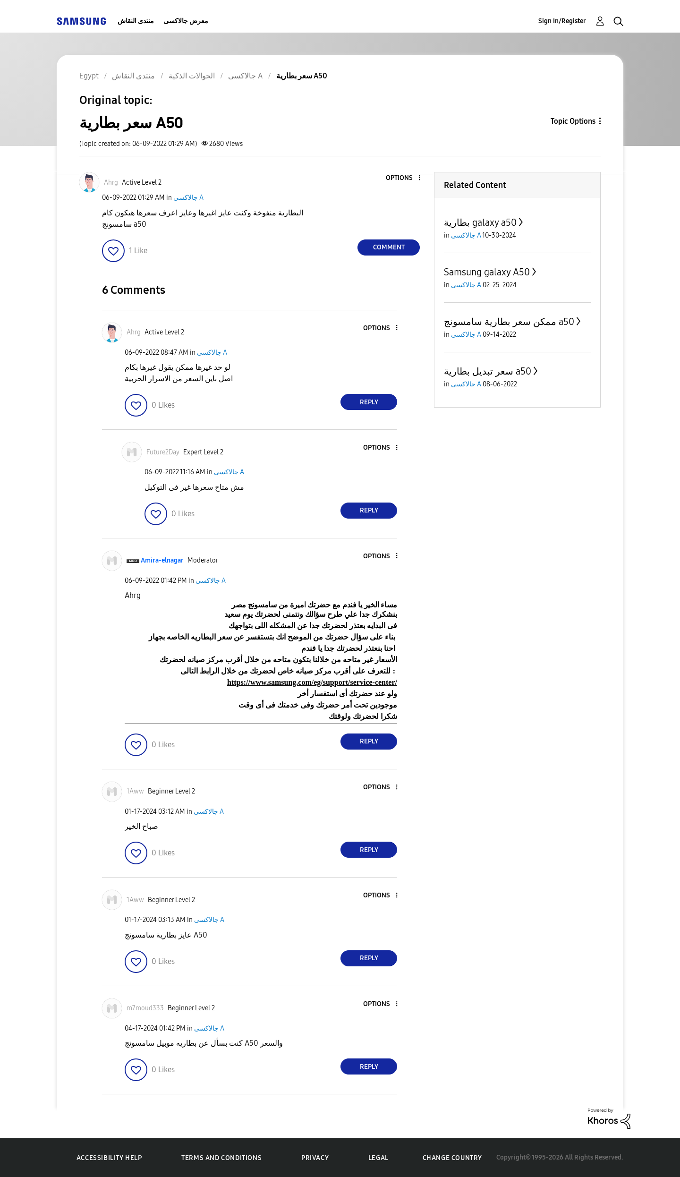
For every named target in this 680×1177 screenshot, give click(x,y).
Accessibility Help (109, 1158)
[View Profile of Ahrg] (111, 183)
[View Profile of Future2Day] (162, 452)
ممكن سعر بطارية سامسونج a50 (509, 321)
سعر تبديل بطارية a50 (487, 371)
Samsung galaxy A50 (487, 272)
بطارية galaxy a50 (480, 222)
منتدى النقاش (136, 21)
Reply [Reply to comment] (369, 402)
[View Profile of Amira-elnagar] (162, 560)
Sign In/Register (562, 21)
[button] (403, 178)
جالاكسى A (188, 198)
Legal (378, 1158)
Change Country (452, 1158)
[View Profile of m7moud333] (145, 1008)
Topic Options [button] (573, 121)
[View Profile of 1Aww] (135, 791)
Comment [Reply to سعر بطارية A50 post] (389, 247)
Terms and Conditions (221, 1158)
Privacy (315, 1158)
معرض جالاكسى (185, 21)
